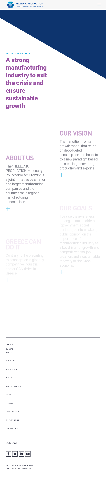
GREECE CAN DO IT (14, 386)
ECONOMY (10, 403)
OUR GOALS (11, 378)
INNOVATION (12, 429)
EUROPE (9, 349)
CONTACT (11, 443)
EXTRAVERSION (13, 412)
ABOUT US (20, 165)
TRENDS (9, 345)
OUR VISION (76, 141)
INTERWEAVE (24, 468)
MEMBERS (10, 395)
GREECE (9, 352)
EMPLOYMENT (12, 420)
